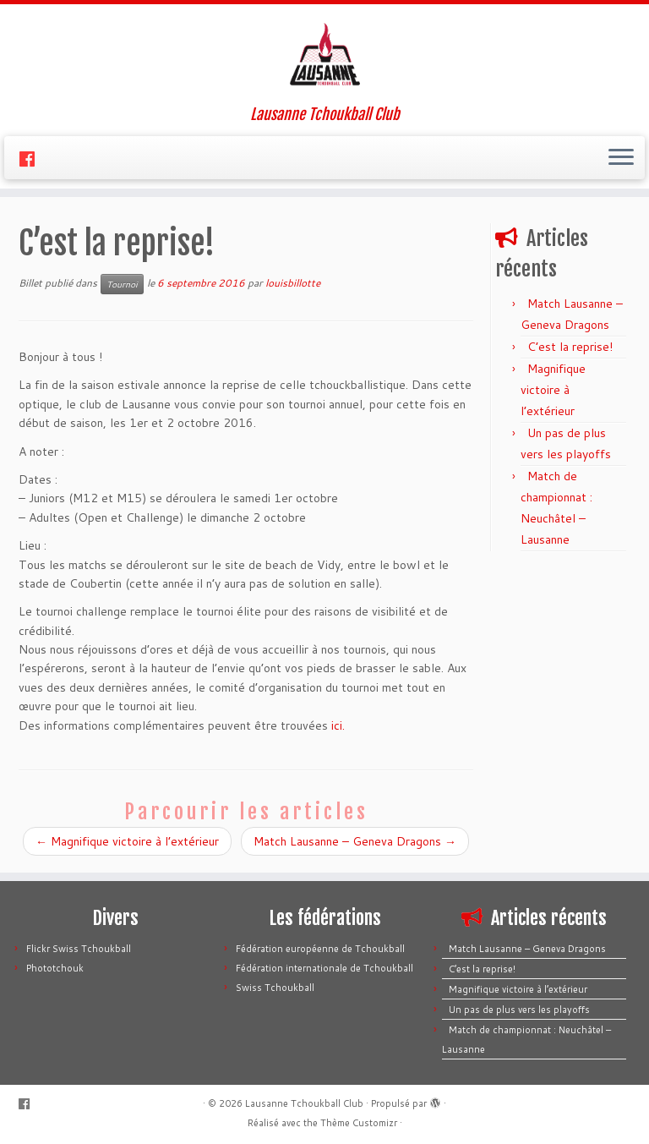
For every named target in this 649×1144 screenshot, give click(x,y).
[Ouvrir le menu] (621, 158)
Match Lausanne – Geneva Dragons (355, 841)
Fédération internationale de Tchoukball (324, 968)
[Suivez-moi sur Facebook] (32, 159)
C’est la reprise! (570, 346)
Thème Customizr (358, 1123)
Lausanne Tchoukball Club (304, 1103)
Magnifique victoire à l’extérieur (127, 841)
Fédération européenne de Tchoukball (320, 948)
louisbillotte (292, 283)
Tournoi (122, 284)
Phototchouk (55, 968)
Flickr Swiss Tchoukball (78, 948)
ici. (338, 725)
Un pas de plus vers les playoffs (519, 1009)
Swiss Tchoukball (275, 987)
